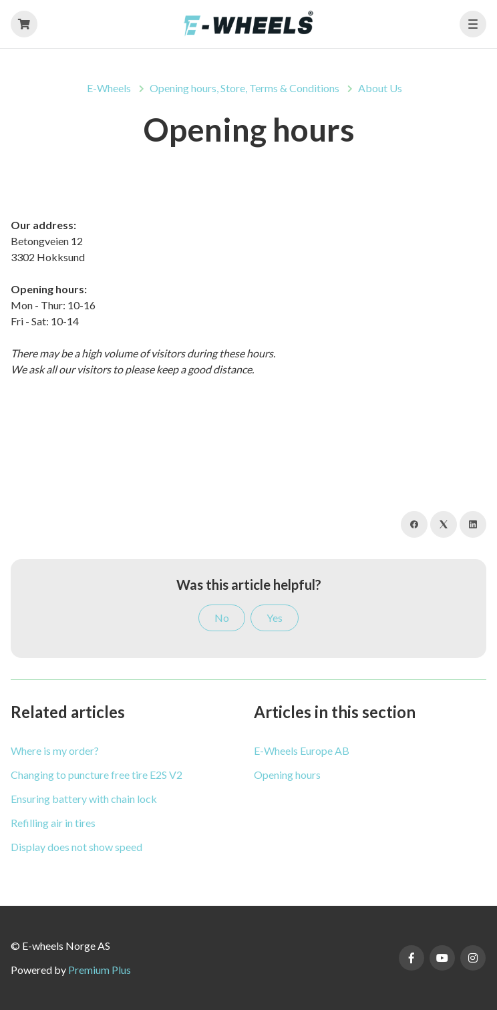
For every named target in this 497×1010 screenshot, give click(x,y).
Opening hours (287, 774)
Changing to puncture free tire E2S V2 (96, 774)
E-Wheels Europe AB (301, 750)
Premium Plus (99, 969)
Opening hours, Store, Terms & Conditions (244, 87)
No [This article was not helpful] (221, 617)
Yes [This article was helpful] (275, 617)
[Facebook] (414, 524)
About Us (380, 87)
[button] (473, 24)
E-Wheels (109, 87)
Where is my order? (55, 750)
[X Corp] (443, 524)
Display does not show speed (76, 846)
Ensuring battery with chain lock (84, 798)
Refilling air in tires (53, 822)
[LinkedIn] (473, 524)
